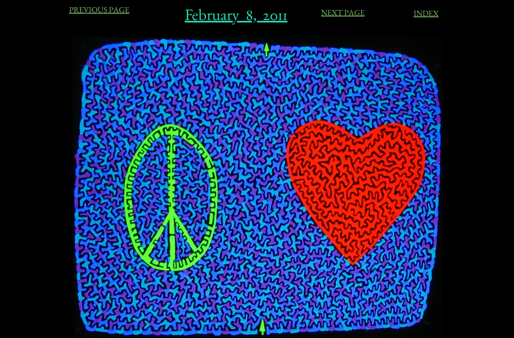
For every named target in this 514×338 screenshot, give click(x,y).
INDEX (426, 13)
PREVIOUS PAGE (99, 9)
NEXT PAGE (343, 12)
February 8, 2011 (236, 14)
